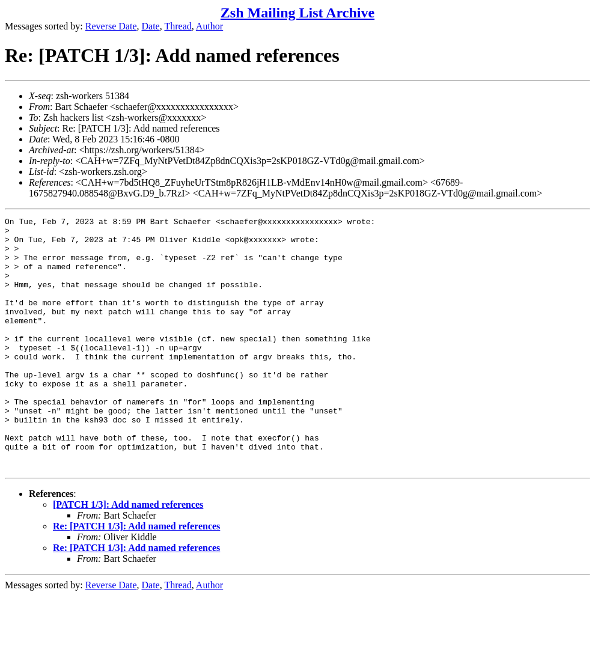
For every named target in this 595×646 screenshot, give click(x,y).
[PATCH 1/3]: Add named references (128, 555)
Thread (177, 26)
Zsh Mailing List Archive (297, 12)
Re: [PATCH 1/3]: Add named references (136, 576)
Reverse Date (111, 26)
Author (209, 26)
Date (151, 26)
